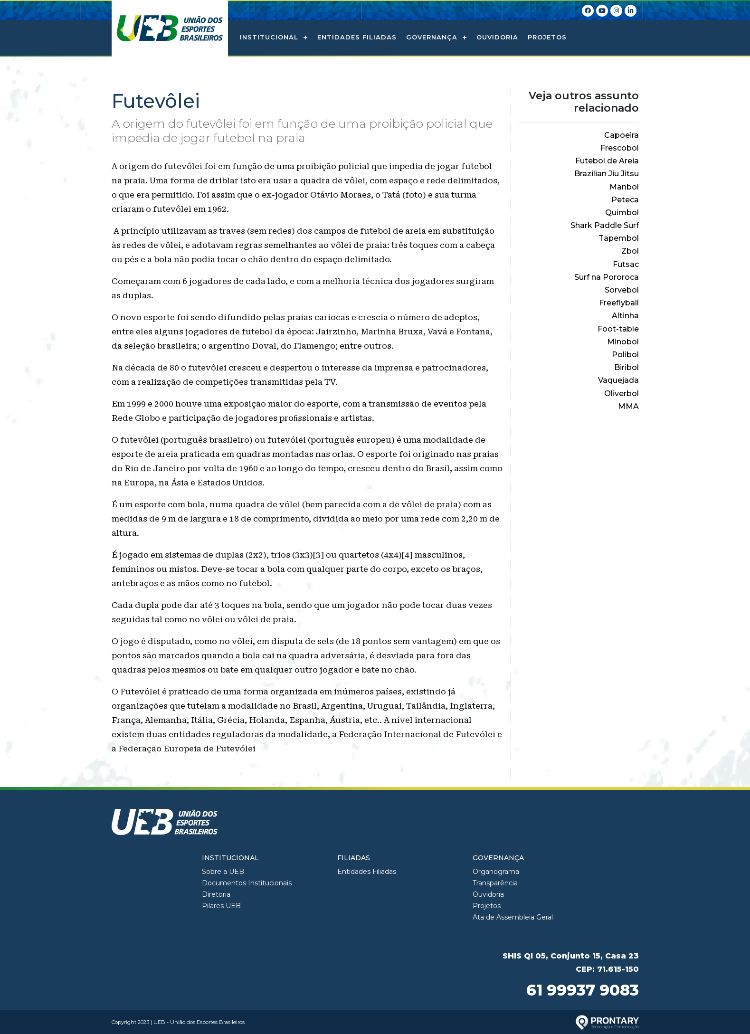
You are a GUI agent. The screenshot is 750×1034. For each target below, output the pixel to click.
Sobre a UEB (223, 871)
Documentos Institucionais (247, 883)
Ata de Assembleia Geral (513, 917)
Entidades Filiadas (357, 37)
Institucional (269, 37)
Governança (431, 37)
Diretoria (216, 894)
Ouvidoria (497, 37)
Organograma (496, 871)
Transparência (495, 883)
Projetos (547, 37)
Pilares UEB (221, 905)
